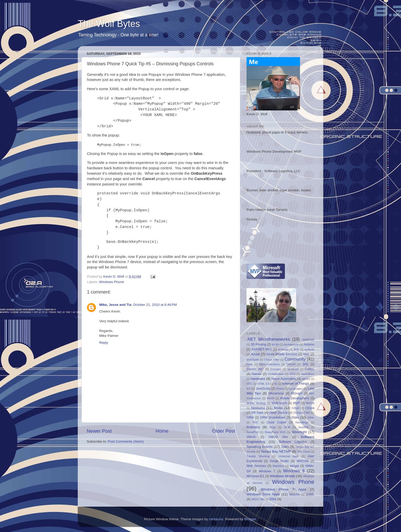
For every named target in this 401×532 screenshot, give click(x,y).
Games (257, 374)
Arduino (309, 344)
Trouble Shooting (258, 456)
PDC (255, 422)
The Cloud (303, 451)
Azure (255, 354)
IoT (249, 388)
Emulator (275, 369)
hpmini (306, 378)
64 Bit (275, 344)
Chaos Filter (271, 359)
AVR (296, 349)
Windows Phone (111, 282)
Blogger (250, 519)
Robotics (253, 427)
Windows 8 (294, 470)
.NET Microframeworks (268, 339)
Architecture (291, 344)
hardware (258, 379)
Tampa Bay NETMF (276, 451)
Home (161, 431)
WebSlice (278, 465)
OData (309, 408)
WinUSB (294, 494)
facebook (293, 369)
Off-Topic (257, 412)
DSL (306, 364)
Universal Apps (289, 456)
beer (306, 354)
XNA (272, 499)
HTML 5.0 (263, 383)
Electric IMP (255, 369)
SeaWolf (303, 427)
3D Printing (258, 344)
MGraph (297, 393)
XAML (310, 494)
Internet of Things (295, 383)
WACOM (302, 461)
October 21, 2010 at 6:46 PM (155, 305)
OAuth (296, 408)
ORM (250, 417)
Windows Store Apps (263, 494)
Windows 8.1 (255, 476)
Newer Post (99, 431)
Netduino (258, 408)
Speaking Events (260, 446)
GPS (292, 373)
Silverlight (299, 432)
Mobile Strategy (256, 403)
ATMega (283, 349)
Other (310, 417)
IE (275, 383)
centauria (216, 519)
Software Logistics (293, 442)
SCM (287, 427)
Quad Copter (276, 422)
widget (294, 466)
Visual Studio (279, 461)
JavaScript (263, 388)
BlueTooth (253, 359)
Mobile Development (294, 398)
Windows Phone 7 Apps (283, 489)
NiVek (278, 408)
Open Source (278, 412)
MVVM (310, 403)
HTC (249, 383)
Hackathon (307, 373)
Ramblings (301, 422)
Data (249, 364)
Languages (296, 388)
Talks (285, 446)
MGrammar (276, 393)
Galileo (309, 369)
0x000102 (308, 339)
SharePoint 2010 (275, 432)
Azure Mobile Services (281, 354)
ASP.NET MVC (261, 349)
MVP (296, 403)
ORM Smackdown (272, 417)
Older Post (223, 431)
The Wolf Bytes (109, 23)
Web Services (256, 466)
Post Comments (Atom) (126, 441)
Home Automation (284, 379)
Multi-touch (279, 403)
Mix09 (270, 398)
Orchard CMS (301, 412)
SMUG (251, 437)
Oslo (295, 417)
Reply (103, 343)
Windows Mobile (282, 476)
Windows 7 (267, 471)
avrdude (309, 349)
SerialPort (253, 432)
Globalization (276, 373)
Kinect (280, 388)
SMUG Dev (278, 437)
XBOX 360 (257, 499)
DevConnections (269, 364)
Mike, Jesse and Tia (115, 305)
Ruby (272, 427)
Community (295, 359)
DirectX (291, 364)
